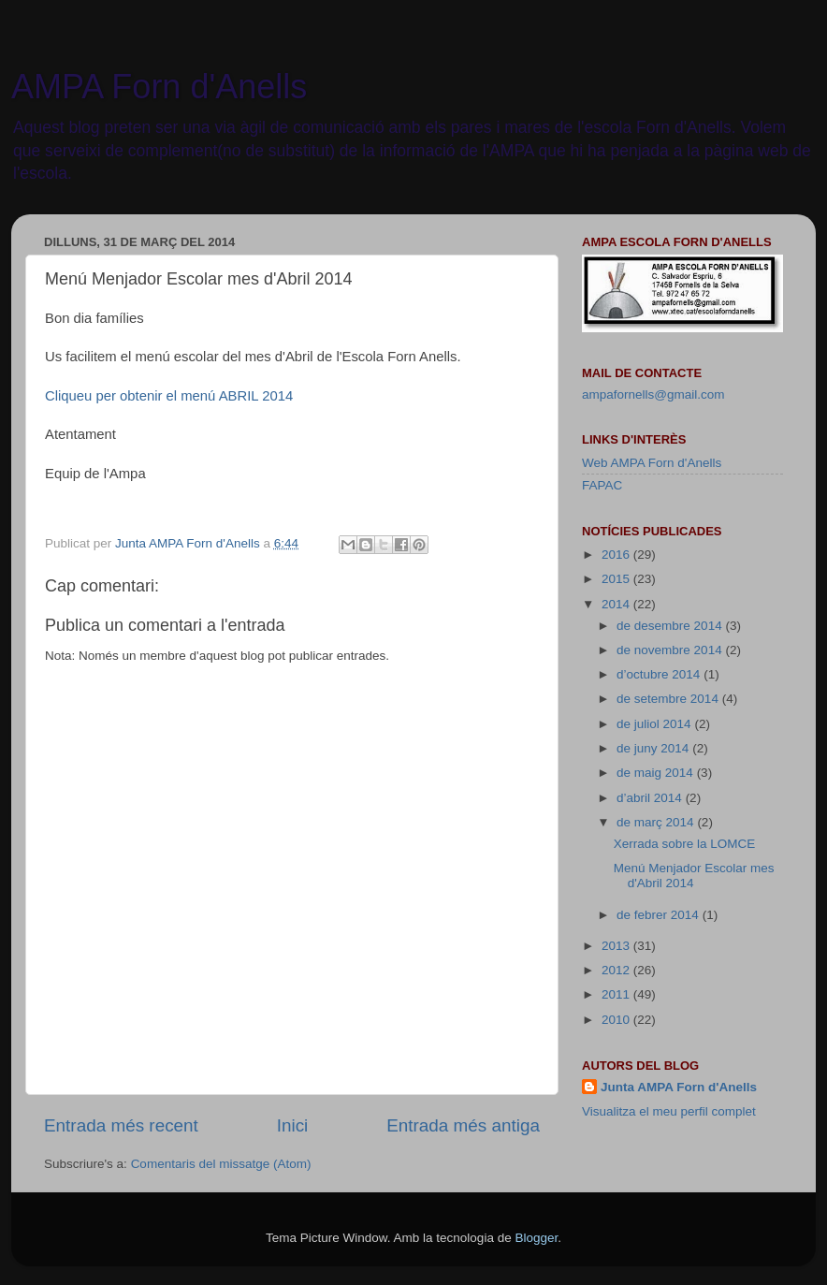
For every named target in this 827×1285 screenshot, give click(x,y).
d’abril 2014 (651, 798)
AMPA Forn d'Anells (159, 86)
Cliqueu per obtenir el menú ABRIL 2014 (169, 395)
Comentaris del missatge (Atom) (221, 1164)
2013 (617, 946)
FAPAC (602, 485)
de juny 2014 (654, 748)
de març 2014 (657, 822)
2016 (617, 555)
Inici (293, 1125)
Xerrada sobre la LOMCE (685, 844)
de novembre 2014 (671, 650)
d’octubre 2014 (660, 674)
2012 (617, 970)
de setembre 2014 (669, 699)
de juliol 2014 (655, 724)
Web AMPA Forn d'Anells (651, 463)
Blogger (536, 1238)
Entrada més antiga (463, 1125)
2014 (617, 604)
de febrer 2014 (660, 915)
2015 (617, 579)
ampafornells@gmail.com (653, 394)
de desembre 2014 (671, 626)
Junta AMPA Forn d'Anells (679, 1087)
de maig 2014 (657, 773)
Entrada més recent (121, 1125)
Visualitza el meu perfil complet (669, 1111)
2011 (617, 994)
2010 (617, 1020)
